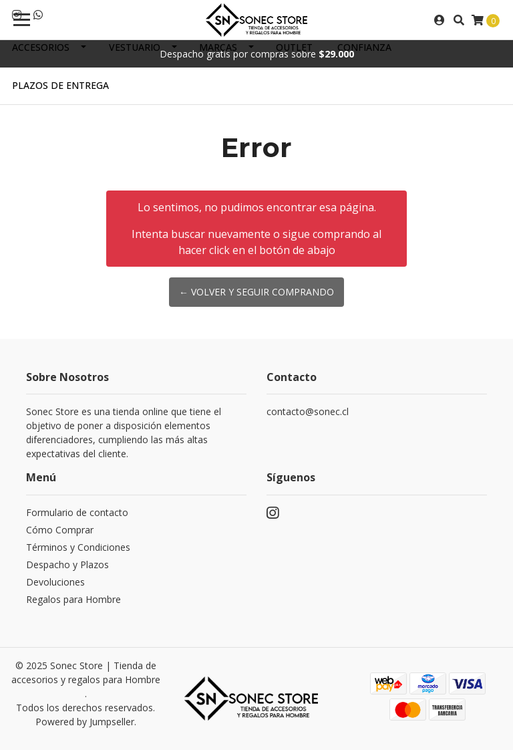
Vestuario (134, 47)
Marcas (218, 47)
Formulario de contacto (77, 512)
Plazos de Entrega (60, 85)
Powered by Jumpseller (84, 721)
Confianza (364, 47)
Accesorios (40, 47)
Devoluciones (55, 582)
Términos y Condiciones (78, 547)
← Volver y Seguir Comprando (256, 291)
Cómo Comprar (60, 529)
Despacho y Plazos (67, 564)
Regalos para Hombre (73, 599)
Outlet (294, 47)
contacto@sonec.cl (308, 411)
